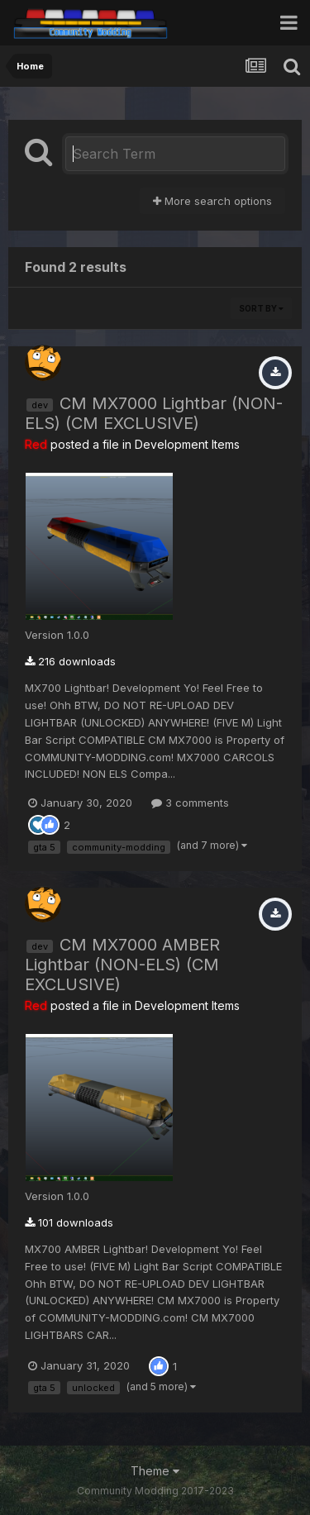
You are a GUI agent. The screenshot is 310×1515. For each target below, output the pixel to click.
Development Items (187, 444)
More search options (212, 200)
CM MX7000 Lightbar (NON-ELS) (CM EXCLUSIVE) (154, 413)
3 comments (190, 802)
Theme (155, 1471)
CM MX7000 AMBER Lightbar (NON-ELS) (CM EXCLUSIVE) (122, 964)
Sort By (261, 308)
